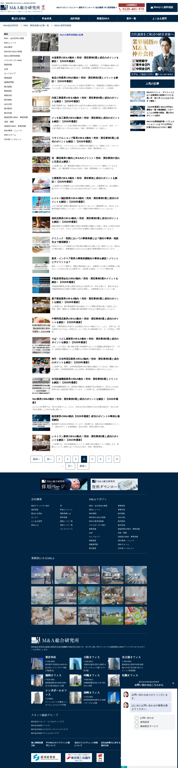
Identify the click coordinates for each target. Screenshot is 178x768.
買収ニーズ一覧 (66, 525)
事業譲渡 (92, 541)
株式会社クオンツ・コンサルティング (46, 722)
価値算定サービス (146, 726)
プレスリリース (66, 529)
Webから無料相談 (162, 7)
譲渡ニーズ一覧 (66, 521)
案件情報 (63, 517)
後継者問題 (93, 544)
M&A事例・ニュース (126, 541)
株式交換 (121, 525)
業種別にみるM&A (42, 558)
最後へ (83, 466)
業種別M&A (103, 18)
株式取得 (121, 521)
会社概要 (99, 7)
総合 (6, 34)
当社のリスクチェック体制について (86, 744)
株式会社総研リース (39, 725)
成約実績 (75, 18)
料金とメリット (66, 510)
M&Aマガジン (63, 7)
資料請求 (142, 722)
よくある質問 (159, 18)
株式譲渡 (92, 548)
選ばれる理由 (18, 18)
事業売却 (121, 510)
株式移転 (121, 513)
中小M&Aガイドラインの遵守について (58, 744)
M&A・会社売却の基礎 (98, 506)
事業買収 (121, 506)
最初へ (36, 459)
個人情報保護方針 (37, 744)
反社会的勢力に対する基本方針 (110, 744)
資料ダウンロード (86, 7)
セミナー (74, 7)
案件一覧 (131, 18)
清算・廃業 (122, 533)
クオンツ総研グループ (44, 715)
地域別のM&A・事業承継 (128, 537)
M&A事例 (93, 513)
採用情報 (111, 7)
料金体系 (46, 18)
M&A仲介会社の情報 (97, 517)
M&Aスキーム (123, 544)
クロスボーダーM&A (97, 525)
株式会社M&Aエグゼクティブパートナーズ (48, 729)
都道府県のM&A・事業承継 (129, 529)
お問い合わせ (144, 718)
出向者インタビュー (126, 548)
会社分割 (121, 517)
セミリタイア (94, 537)
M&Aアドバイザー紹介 (40, 506)
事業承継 (92, 529)
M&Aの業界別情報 (96, 521)
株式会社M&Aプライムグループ (44, 733)
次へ (70, 466)
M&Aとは (35, 525)
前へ (49, 459)
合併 (91, 533)
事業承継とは (65, 513)
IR (105, 7)
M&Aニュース (94, 510)
